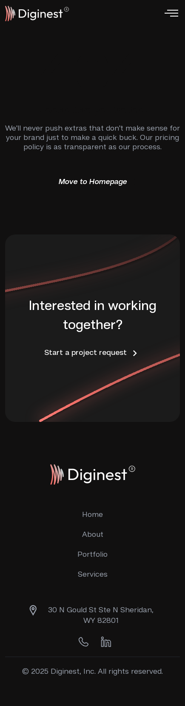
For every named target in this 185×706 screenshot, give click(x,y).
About (92, 535)
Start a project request (92, 353)
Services (93, 574)
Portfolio (92, 554)
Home (92, 515)
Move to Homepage (92, 182)
